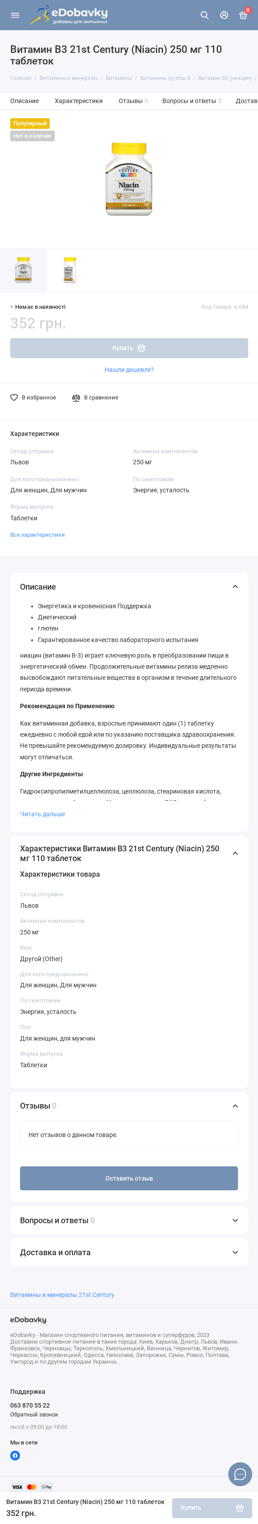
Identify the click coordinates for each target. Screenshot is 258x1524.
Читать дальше (42, 814)
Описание (24, 101)
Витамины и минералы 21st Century (62, 1295)
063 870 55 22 (30, 1405)
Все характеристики (37, 534)
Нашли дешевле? (129, 369)
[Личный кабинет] (224, 15)
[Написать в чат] (240, 1474)
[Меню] (15, 15)
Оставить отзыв (129, 1178)
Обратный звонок (34, 1414)
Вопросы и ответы (192, 101)
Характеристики (79, 101)
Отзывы (134, 101)
